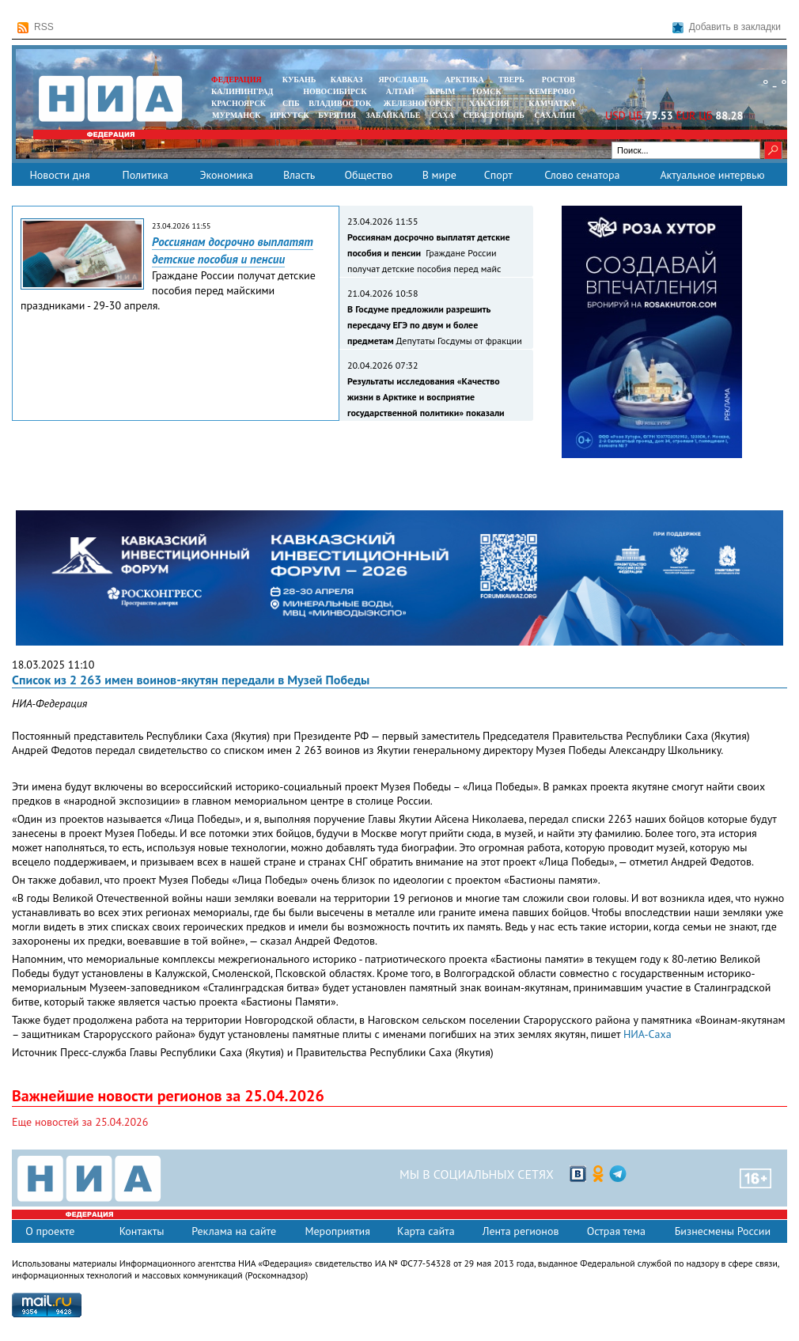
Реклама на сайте (233, 1231)
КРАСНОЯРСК (238, 103)
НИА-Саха (647, 1034)
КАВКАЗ (347, 79)
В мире (439, 175)
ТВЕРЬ (511, 79)
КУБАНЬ (299, 79)
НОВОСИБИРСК (334, 91)
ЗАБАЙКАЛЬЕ (393, 115)
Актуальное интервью (712, 175)
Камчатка (551, 103)
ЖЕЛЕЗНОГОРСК (418, 103)
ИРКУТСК (289, 115)
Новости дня (59, 175)
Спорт (498, 175)
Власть (299, 175)
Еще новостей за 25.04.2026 (80, 1122)
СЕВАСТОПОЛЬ (493, 115)
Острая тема (616, 1231)
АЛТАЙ (400, 91)
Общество (368, 175)
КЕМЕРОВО (552, 91)
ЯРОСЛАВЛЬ (403, 79)
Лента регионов (521, 1231)
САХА (442, 115)
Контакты (142, 1231)
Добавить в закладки (726, 27)
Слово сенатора (581, 175)
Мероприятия (337, 1231)
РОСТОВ (558, 79)
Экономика (226, 175)
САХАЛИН (555, 115)
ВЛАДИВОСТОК (340, 103)
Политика (145, 175)
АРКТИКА (464, 79)
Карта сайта (426, 1231)
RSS (35, 27)
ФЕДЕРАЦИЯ (236, 79)
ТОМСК (488, 91)
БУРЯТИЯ (337, 115)
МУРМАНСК (236, 115)
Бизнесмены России (723, 1231)
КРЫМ (443, 91)
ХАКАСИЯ (488, 103)
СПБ (291, 103)
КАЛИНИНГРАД (242, 91)
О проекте (49, 1231)
